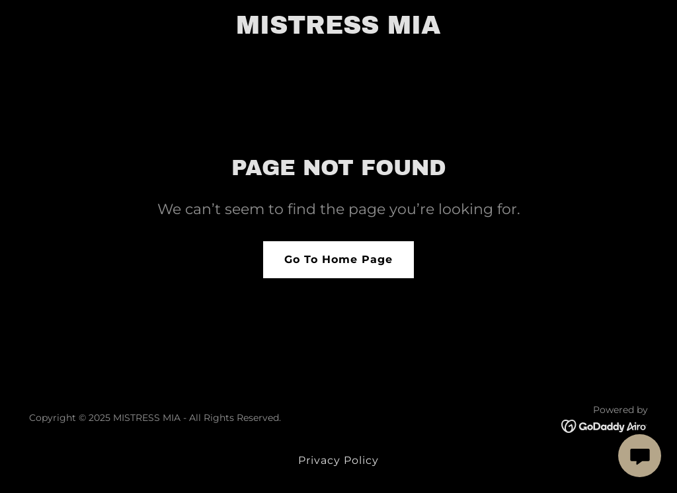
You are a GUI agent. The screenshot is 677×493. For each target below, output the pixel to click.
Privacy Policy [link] (338, 460)
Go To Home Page (338, 259)
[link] (338, 30)
